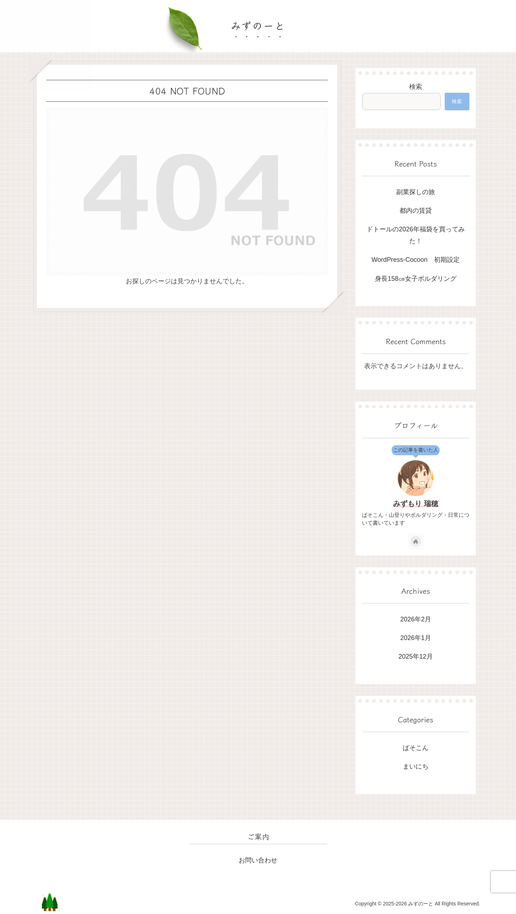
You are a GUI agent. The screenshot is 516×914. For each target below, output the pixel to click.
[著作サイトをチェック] (415, 541)
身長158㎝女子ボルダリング (416, 278)
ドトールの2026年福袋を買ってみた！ (416, 235)
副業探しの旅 (415, 192)
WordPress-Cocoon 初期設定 (416, 259)
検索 (415, 86)
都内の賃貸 (416, 210)
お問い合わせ (258, 860)
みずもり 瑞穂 (415, 503)
